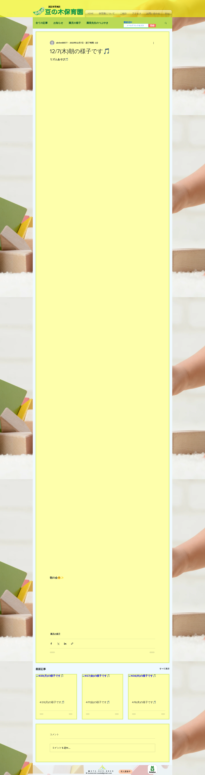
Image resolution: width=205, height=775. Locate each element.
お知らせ (58, 23)
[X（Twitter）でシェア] (58, 643)
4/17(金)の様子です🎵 (98, 702)
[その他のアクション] (153, 42)
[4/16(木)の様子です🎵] (149, 686)
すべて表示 (164, 669)
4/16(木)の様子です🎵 (144, 702)
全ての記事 (42, 23)
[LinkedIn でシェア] (65, 643)
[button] (106, 13)
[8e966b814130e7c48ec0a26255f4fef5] (152, 769)
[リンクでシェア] (72, 643)
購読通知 (128, 22)
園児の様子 (75, 23)
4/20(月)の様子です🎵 (52, 702)
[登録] (152, 25)
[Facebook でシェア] (51, 643)
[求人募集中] (125, 772)
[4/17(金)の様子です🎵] (102, 686)
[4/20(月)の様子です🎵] (56, 686)
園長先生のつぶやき (97, 23)
